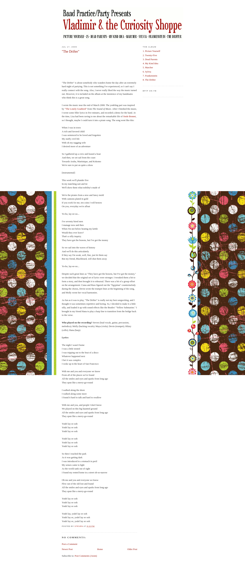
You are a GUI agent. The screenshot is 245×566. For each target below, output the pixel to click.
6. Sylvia (147, 71)
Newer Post (67, 549)
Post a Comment (69, 544)
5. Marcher (148, 67)
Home (100, 549)
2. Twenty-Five (150, 55)
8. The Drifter (149, 80)
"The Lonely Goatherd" (76, 109)
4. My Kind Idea (150, 63)
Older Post (132, 549)
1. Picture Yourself (151, 51)
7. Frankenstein (150, 75)
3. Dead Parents (150, 59)
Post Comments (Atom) (86, 556)
